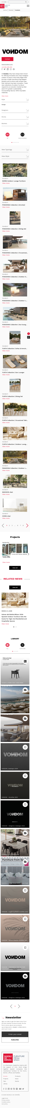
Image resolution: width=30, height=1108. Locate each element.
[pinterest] (12, 1089)
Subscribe (15, 1040)
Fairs (4, 1081)
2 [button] (9, 526)
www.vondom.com (7, 64)
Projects (5, 1079)
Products (17, 1076)
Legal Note (5, 1098)
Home (5, 10)
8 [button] (23, 526)
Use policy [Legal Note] (5, 1103)
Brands (11, 10)
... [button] (14, 526)
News (16, 1079)
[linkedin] (9, 1089)
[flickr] (17, 1089)
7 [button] (20, 526)
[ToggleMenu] (28, 6)
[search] (18, 2)
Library (5, 1084)
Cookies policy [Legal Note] (6, 1102)
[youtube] (20, 1089)
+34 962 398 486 (7, 67)
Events (17, 1081)
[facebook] (4, 1089)
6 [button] (17, 526)
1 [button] (6, 526)
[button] (28, 6)
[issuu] (14, 1089)
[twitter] (23, 1089)
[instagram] (6, 1089)
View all (15, 568)
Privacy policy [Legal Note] (6, 1100)
